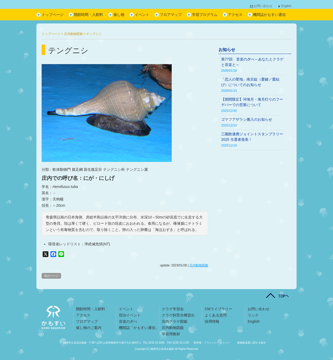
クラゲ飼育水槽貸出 (178, 315)
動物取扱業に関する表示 (251, 342)
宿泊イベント (130, 315)
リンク (253, 315)
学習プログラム (204, 15)
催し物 (118, 15)
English (286, 6)
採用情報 (212, 321)
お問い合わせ (263, 6)
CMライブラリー (218, 309)
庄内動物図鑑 (198, 265)
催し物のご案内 (88, 328)
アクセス (235, 15)
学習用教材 (171, 334)
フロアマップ (171, 15)
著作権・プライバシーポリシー (212, 342)
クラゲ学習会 (173, 309)
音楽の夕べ (128, 321)
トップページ (52, 15)
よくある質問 (216, 315)
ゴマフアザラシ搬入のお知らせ (246, 119)
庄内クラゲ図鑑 (174, 321)
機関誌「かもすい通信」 (139, 328)
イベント (142, 15)
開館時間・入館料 (88, 15)
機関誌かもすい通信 (269, 15)
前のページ (51, 275)
